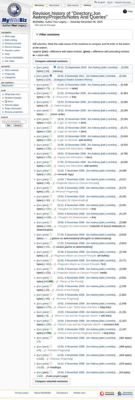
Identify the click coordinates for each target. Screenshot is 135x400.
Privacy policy (22, 393)
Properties (10, 74)
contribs (112, 67)
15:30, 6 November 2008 (71, 269)
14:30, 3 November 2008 (71, 346)
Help (130, 11)
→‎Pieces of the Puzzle (70, 281)
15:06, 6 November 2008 (71, 286)
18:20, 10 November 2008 (71, 136)
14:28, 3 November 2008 (71, 355)
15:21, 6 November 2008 (71, 277)
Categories (10, 77)
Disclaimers (62, 393)
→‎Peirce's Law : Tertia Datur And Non (76, 307)
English (101, 2)
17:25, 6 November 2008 (71, 243)
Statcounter (7, 85)
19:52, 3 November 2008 (71, 303)
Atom (10, 101)
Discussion (54, 5)
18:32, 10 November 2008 (71, 110)
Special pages (12, 105)
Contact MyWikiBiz (14, 57)
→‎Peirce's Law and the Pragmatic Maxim (75, 315)
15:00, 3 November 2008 (71, 329)
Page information (13, 108)
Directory (39, 5)
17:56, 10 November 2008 (71, 162)
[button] (82, 35)
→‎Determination (61, 105)
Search (4, 117)
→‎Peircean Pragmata (65, 191)
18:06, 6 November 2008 (71, 222)
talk (104, 67)
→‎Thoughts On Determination (70, 200)
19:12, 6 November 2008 (71, 205)
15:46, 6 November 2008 (71, 260)
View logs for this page (45, 25)
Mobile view (79, 393)
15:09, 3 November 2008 (71, 320)
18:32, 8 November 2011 (71, 76)
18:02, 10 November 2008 (71, 153)
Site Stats (9, 61)
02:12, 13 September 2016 (71, 67)
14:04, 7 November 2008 (71, 179)
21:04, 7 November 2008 (71, 170)
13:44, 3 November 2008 (71, 372)
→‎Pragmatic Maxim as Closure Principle (76, 183)
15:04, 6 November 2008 (71, 295)
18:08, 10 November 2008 (71, 145)
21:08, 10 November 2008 (71, 84)
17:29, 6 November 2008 (71, 234)
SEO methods (12, 70)
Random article (12, 50)
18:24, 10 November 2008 (71, 127)
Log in (110, 2)
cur (39, 76)
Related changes (13, 98)
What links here (12, 94)
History (87, 5)
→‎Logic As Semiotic (66, 122)
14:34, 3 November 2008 (71, 338)
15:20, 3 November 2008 (71, 312)
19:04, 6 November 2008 (71, 213)
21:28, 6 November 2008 (71, 188)
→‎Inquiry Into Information (69, 148)
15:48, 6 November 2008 (71, 252)
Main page (10, 36)
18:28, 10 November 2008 (71, 119)
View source (73, 5)
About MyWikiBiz (42, 393)
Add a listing (11, 40)
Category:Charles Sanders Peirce (73, 79)
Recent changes (13, 47)
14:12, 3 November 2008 (71, 363)
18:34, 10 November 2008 (71, 102)
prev (45, 67)
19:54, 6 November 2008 (71, 196)
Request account (123, 2)
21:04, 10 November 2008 (71, 93)
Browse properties (14, 112)
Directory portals (13, 43)
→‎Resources (61, 88)
